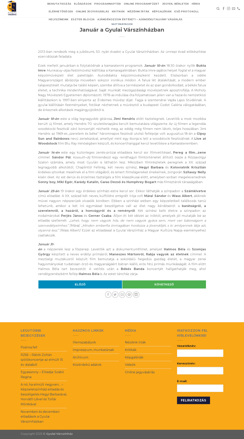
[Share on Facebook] (108, 294)
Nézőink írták (138, 11)
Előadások (83, 3)
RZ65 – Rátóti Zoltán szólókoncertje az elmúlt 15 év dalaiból (42, 360)
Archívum (80, 357)
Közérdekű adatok (87, 365)
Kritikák (118, 11)
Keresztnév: (186, 363)
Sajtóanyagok (122, 24)
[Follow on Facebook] (223, 8)
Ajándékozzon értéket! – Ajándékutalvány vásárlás (139, 19)
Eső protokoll (186, 11)
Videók (130, 365)
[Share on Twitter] (115, 294)
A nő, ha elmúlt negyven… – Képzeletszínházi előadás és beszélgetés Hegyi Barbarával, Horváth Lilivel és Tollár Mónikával (44, 394)
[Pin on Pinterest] (129, 294)
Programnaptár (107, 3)
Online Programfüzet (141, 3)
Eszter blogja (83, 19)
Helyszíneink (58, 19)
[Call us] (238, 8)
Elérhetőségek (61, 11)
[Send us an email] (233, 8)
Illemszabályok (84, 342)
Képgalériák (162, 11)
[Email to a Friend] (122, 294)
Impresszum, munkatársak (93, 350)
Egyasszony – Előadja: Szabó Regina (42, 374)
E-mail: (182, 381)
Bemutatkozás (59, 3)
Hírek (196, 3)
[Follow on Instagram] (228, 8)
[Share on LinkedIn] (136, 294)
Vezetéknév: (186, 346)
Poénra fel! (29, 347)
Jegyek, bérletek (175, 3)
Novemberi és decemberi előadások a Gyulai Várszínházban (40, 416)
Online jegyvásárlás (92, 11)
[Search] (218, 8)
